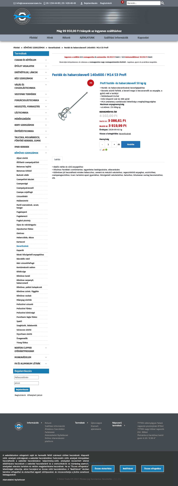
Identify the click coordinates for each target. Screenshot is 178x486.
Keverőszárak (54, 47)
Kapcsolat (143, 37)
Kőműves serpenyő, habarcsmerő (25, 281)
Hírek (50, 37)
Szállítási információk (116, 37)
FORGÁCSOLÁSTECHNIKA (26, 100)
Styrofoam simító (24, 334)
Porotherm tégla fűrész (27, 317)
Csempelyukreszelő (25, 188)
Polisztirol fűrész (24, 308)
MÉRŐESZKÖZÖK (22, 119)
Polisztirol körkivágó (26, 313)
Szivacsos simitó (24, 330)
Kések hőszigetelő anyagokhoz (30, 254)
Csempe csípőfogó (25, 192)
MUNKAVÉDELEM (22, 357)
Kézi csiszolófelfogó (25, 263)
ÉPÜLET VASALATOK (24, 66)
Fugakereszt (22, 216)
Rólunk (66, 37)
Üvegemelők (22, 338)
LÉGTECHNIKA (21, 112)
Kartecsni (21, 242)
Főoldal (33, 37)
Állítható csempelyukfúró (28, 162)
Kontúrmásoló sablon (26, 267)
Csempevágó (22, 183)
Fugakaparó (22, 212)
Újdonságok (96, 423)
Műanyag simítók (24, 300)
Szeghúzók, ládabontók (27, 325)
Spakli (19, 321)
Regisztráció (106, 3)
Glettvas (20, 233)
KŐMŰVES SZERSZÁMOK (34, 47)
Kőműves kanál (23, 276)
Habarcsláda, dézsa (25, 237)
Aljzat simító (22, 158)
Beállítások (128, 468)
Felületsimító (22, 201)
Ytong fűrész (22, 342)
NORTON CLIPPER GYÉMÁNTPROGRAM (24, 349)
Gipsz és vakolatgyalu (26, 225)
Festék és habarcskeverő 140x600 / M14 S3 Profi (86, 47)
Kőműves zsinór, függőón (28, 291)
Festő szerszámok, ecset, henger (28, 206)
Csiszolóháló (22, 196)
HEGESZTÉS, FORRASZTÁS (27, 106)
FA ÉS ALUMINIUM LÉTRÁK (27, 363)
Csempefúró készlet (25, 179)
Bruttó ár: (103, 126)
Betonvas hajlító (24, 166)
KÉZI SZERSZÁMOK (23, 78)
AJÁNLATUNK (87, 37)
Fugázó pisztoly (23, 220)
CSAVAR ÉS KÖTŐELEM (25, 60)
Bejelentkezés (90, 3)
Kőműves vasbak (24, 296)
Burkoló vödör (23, 175)
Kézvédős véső (23, 259)
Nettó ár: (103, 121)
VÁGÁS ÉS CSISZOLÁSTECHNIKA (24, 86)
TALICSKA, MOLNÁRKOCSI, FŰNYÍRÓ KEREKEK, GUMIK (27, 139)
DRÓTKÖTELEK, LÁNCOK (26, 72)
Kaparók (20, 250)
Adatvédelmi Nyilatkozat (56, 435)
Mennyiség (104, 139)
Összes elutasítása (103, 468)
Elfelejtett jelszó (34, 395)
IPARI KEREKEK (21, 147)
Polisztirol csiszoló (25, 304)
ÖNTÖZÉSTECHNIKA (24, 131)
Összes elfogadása (152, 468)
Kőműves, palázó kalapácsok (29, 287)
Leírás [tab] (57, 159)
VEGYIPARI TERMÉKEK (25, 94)
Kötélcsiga (21, 271)
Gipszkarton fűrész (25, 229)
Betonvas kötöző (24, 171)
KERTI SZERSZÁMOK (24, 125)
